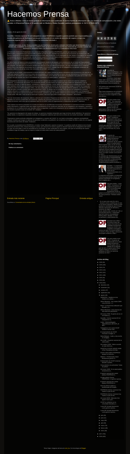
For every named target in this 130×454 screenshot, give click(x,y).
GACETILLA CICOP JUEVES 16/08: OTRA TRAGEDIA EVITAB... (110, 349)
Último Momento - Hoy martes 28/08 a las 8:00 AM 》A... (110, 302)
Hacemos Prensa (38, 13)
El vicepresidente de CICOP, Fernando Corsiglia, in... (108, 332)
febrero (103, 428)
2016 (101, 436)
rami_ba (67, 448)
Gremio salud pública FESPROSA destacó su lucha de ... (110, 353)
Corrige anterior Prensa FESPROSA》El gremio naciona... (111, 378)
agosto (103, 295)
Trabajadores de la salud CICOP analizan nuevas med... (109, 328)
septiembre (104, 292)
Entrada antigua (86, 198)
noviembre (104, 287)
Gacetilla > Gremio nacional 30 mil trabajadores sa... (110, 318)
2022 (101, 272)
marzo (103, 425)
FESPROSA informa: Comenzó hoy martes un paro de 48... (110, 390)
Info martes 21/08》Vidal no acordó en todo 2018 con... (110, 345)
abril (102, 423)
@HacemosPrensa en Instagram (106, 50)
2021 (101, 275)
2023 (101, 270)
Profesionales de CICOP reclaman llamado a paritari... (110, 361)
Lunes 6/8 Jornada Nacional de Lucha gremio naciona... (109, 407)
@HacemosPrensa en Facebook (106, 43)
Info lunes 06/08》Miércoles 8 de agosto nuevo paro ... (110, 398)
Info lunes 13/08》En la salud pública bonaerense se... (111, 370)
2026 (101, 262)
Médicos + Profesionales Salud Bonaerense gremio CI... (109, 357)
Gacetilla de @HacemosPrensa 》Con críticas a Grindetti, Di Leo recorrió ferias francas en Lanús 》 (114, 73)
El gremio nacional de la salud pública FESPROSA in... (109, 374)
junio (102, 418)
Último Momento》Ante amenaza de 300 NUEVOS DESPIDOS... (111, 310)
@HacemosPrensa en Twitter (105, 47)
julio (102, 415)
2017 (101, 434)
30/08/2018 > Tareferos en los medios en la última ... (109, 298)
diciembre (104, 285)
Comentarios (102, 60)
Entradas (101, 57)
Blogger (83, 448)
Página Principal (52, 198)
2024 (101, 267)
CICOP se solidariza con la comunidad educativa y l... (108, 403)
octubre (103, 290)
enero (103, 430)
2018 (101, 282)
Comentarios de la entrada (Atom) (25, 202)
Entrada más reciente (16, 198)
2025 (101, 265)
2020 (101, 277)
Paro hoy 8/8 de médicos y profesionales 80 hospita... (108, 386)
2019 (101, 280)
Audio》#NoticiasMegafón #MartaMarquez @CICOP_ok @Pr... (109, 323)
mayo (102, 420)
